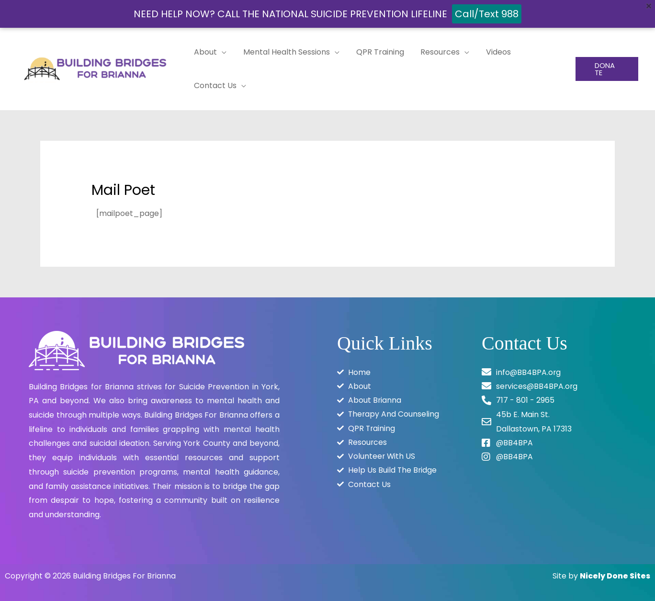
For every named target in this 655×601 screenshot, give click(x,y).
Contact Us (214, 85)
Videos (492, 51)
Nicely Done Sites (615, 575)
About (204, 51)
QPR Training (377, 51)
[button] (606, 69)
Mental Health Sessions (284, 51)
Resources (435, 51)
